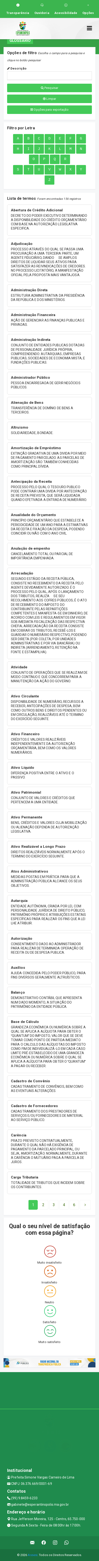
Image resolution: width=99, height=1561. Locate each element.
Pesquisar (49, 88)
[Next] (74, 1205)
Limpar (49, 98)
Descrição (16, 68)
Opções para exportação (49, 109)
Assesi (33, 1555)
